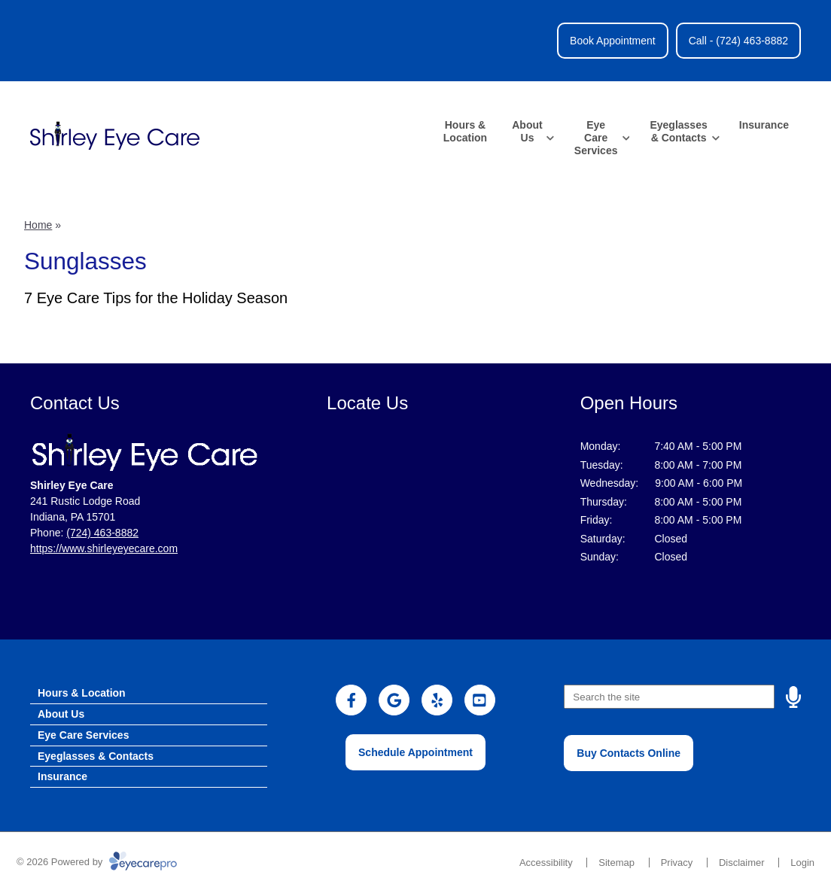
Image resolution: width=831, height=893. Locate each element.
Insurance (764, 125)
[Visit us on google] (394, 700)
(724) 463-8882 (102, 533)
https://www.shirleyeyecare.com (104, 548)
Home (38, 225)
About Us (527, 131)
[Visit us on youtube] (479, 700)
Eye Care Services (596, 137)
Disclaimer (742, 862)
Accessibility (546, 862)
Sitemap (616, 862)
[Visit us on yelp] (437, 700)
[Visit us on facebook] (351, 700)
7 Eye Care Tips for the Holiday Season (156, 298)
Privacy (677, 862)
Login (802, 862)
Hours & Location (465, 131)
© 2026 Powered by (97, 861)
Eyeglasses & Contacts (678, 131)
